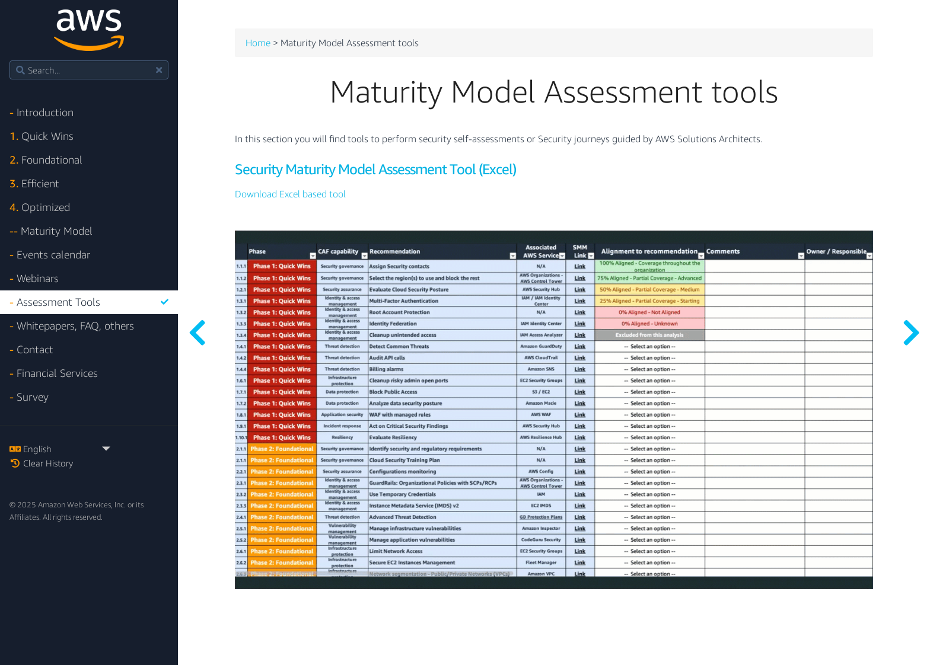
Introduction (41, 112)
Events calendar (49, 254)
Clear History (41, 463)
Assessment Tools (88, 302)
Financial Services (53, 373)
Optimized (39, 207)
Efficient (34, 183)
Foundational (45, 160)
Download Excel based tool (290, 194)
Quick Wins (41, 136)
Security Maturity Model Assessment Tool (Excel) (375, 169)
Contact (31, 349)
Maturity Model (51, 231)
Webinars (34, 278)
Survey (29, 397)
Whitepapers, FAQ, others (71, 325)
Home (258, 43)
